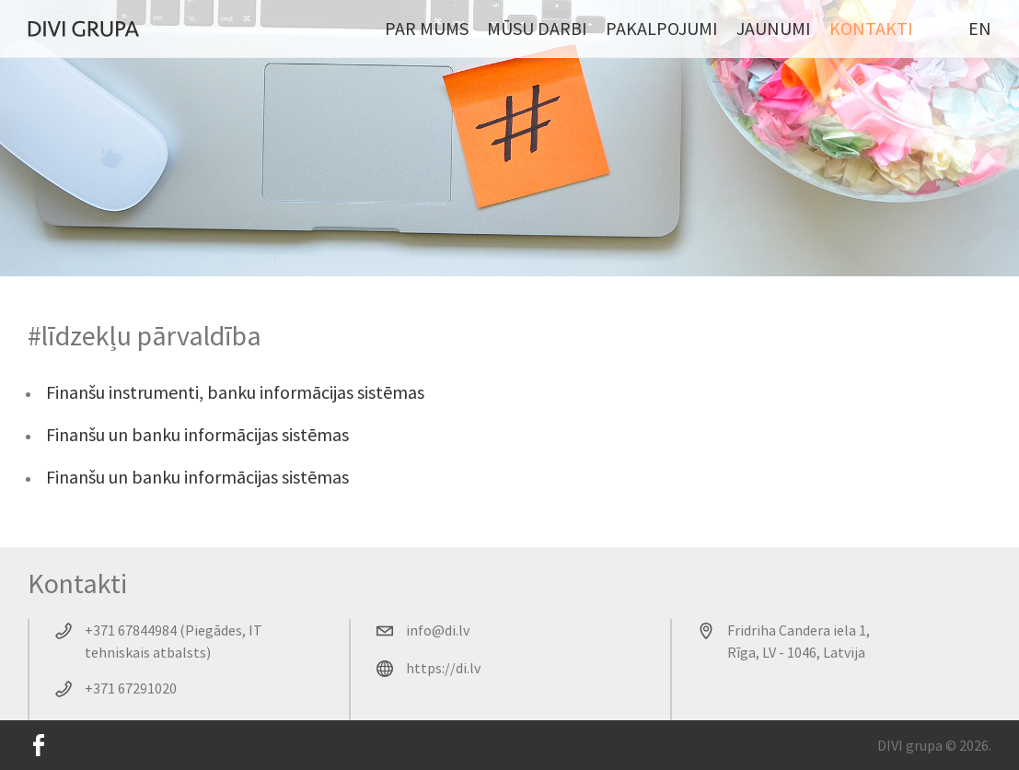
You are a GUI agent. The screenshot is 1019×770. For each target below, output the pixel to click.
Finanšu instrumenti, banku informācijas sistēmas (235, 391)
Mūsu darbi (537, 28)
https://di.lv (443, 668)
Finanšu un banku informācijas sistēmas (197, 434)
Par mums (427, 28)
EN (979, 28)
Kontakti (871, 28)
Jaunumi (773, 28)
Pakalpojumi (662, 28)
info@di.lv (437, 630)
